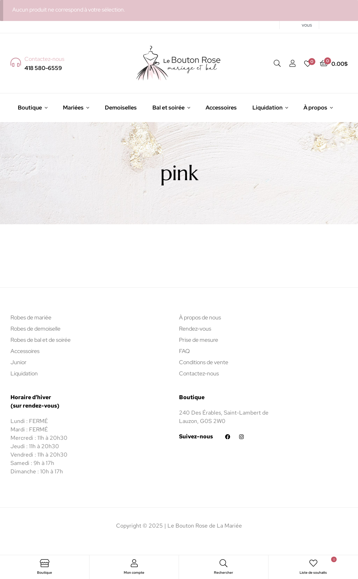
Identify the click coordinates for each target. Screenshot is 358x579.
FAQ (184, 351)
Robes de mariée (30, 317)
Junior (18, 362)
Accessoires (221, 107)
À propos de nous (200, 317)
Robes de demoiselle (35, 328)
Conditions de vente (203, 362)
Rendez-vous (195, 328)
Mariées (73, 107)
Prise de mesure (198, 340)
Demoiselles (121, 107)
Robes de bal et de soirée (40, 340)
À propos (315, 107)
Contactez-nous (199, 373)
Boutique (30, 107)
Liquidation (267, 107)
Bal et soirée (168, 107)
